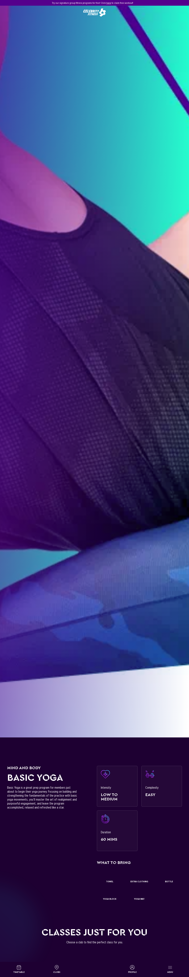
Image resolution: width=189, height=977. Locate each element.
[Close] (180, 3)
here (108, 3)
